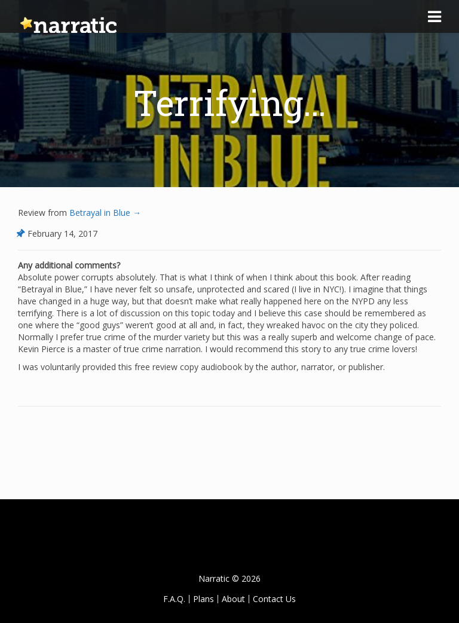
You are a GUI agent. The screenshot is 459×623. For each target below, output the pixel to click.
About (233, 598)
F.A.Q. (174, 598)
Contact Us (274, 598)
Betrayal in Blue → (104, 212)
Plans (203, 598)
